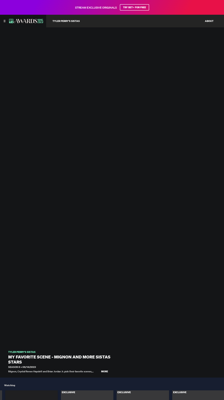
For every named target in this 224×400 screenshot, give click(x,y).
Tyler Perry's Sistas (22, 352)
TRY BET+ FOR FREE (134, 7)
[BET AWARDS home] (26, 22)
